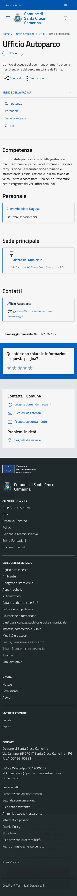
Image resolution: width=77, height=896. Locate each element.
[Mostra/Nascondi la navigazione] (8, 17)
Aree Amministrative (16, 507)
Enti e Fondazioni (14, 540)
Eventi (6, 726)
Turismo (7, 655)
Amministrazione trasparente (22, 813)
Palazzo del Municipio (26, 259)
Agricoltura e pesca (15, 569)
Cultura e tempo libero (17, 609)
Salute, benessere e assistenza (23, 642)
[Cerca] (66, 18)
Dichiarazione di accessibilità (21, 839)
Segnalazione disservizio (18, 800)
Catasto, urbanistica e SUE (20, 602)
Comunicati (10, 690)
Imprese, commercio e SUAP (21, 628)
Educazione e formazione (19, 615)
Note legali (9, 833)
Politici (6, 527)
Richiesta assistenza (16, 806)
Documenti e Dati (14, 547)
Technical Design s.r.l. (30, 885)
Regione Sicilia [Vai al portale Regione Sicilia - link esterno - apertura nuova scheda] (13, 5)
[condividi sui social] (12, 78)
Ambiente (9, 576)
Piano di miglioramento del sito (23, 846)
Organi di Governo (14, 520)
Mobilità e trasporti (15, 635)
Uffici (5, 514)
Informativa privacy (15, 819)
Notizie (7, 684)
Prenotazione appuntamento (22, 793)
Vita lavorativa (12, 661)
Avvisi (6, 697)
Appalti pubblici (12, 589)
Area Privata (10, 862)
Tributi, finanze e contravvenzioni (24, 648)
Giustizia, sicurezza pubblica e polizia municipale (34, 622)
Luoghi (6, 720)
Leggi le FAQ (11, 787)
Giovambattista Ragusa (23, 208)
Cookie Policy (11, 826)
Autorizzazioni (11, 595)
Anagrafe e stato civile (17, 582)
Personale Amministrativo (20, 533)
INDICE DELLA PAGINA (38, 92)
